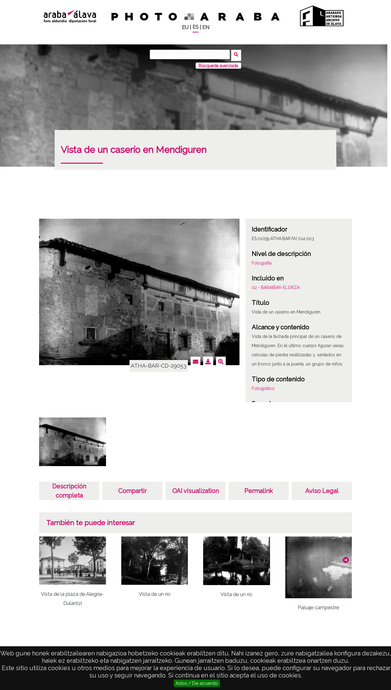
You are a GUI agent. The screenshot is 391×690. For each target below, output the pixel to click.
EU (185, 27)
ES (195, 27)
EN (205, 27)
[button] (346, 558)
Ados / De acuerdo (197, 683)
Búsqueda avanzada (218, 63)
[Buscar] (191, 54)
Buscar (237, 54)
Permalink (258, 489)
